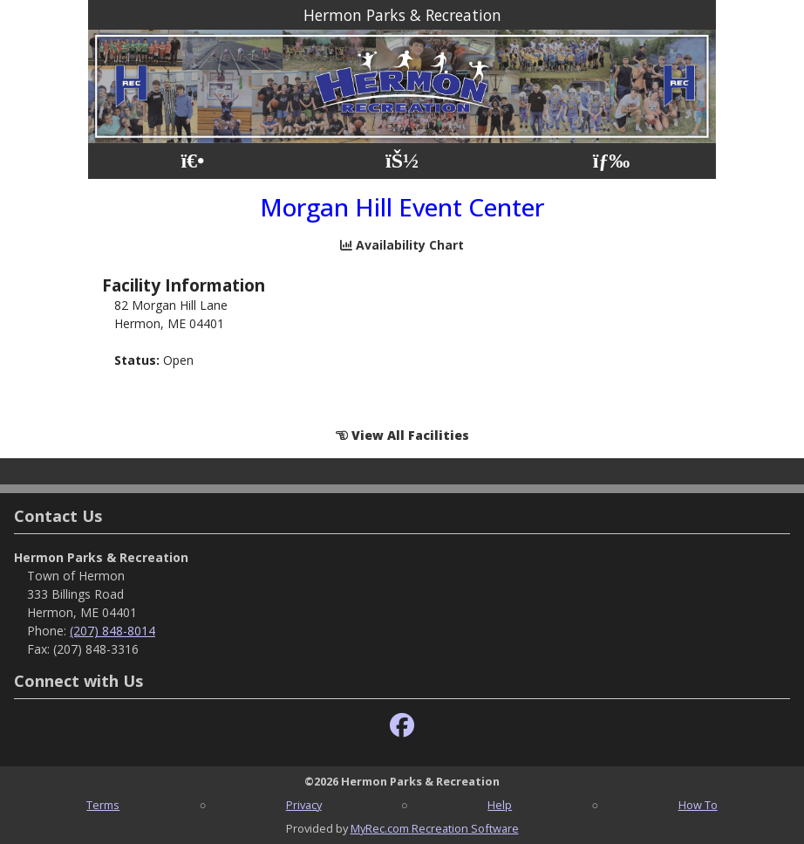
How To (698, 805)
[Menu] (611, 161)
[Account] (402, 161)
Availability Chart (402, 245)
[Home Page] (192, 161)
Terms (102, 805)
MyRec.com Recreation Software (435, 828)
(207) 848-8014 (112, 630)
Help (499, 805)
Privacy (304, 805)
